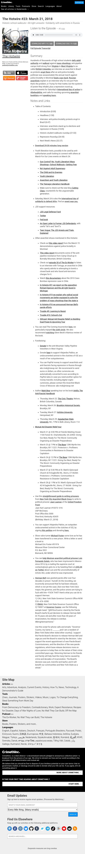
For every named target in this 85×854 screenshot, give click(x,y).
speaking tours (49, 95)
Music (46, 697)
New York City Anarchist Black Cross (56, 499)
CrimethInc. (6, 2)
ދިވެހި (73, 740)
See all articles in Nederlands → (15, 9)
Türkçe (13, 737)
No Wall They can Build (28, 717)
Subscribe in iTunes (22, 73)
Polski (78, 730)
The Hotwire (46, 717)
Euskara (75, 734)
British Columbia (43, 69)
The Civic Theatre (65, 399)
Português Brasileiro (55, 730)
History (45, 687)
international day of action (68, 89)
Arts (4, 687)
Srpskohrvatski (45, 737)
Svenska (6, 740)
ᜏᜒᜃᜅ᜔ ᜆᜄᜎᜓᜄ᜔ (35, 744)
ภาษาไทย (29, 740)
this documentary (53, 278)
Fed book (44, 220)
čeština (66, 734)
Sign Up (73, 814)
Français (40, 730)
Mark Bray (45, 391)
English (5, 730)
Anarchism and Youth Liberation (53, 180)
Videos (38, 697)
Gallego (6, 744)
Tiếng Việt (58, 740)
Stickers (30, 697)
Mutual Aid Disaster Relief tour (48, 427)
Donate (43, 346)
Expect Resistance (64, 707)
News (61, 687)
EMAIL (40, 604)
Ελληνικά (6, 734)
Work (51, 707)
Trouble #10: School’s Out (51, 315)
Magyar (5, 737)
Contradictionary (40, 707)
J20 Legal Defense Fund (50, 212)
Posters (21, 697)
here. (67, 530)
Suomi (15, 734)
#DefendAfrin (36, 92)
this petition (47, 530)
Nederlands (31, 737)
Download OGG (66, 44)
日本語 (23, 734)
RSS (12, 684)
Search (41, 6)
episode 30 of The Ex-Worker (61, 263)
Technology (70, 687)
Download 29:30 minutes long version (51, 145)
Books (4, 6)
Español (14, 730)
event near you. (71, 201)
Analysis (22, 687)
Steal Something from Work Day (17, 700)
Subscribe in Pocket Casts (22, 78)
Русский (70, 730)
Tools (18, 6)
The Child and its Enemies (51, 172)
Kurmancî (15, 744)
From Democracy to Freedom (16, 707)
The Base (62, 445)
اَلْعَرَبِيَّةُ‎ (73, 737)
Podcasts (26, 6)
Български (32, 734)
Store (34, 6)
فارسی (21, 737)
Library (11, 6)
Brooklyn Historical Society (68, 405)
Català (67, 740)
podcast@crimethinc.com (10, 65)
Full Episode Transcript (40, 48)
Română (65, 737)
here (71, 327)
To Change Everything (67, 697)
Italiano (22, 730)
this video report (56, 243)
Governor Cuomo (53, 607)
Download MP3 (42, 44)
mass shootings (64, 63)
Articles (6, 684)
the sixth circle (59, 330)
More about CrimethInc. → (69, 773)
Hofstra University (64, 412)
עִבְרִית (21, 740)
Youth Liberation (47, 176)
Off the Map (71, 710)
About (59, 6)
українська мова (43, 740)
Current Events (34, 687)
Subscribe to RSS (9, 73)
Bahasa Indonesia (53, 734)
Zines (5, 697)
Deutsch (31, 730)
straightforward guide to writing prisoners (61, 496)
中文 (41, 734)
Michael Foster (57, 536)
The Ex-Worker (9, 717)
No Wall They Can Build (53, 710)
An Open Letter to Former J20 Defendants (58, 223)
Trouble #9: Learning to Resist (53, 311)
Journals (13, 697)
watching (50, 333)
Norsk (24, 744)
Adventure (12, 687)
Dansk (14, 740)
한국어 (56, 737)
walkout (46, 63)
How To (54, 687)
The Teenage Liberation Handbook (54, 184)
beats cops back (61, 78)
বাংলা (79, 737)
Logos (53, 697)
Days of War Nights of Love (27, 710)
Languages (50, 6)
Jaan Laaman (56, 502)
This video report (47, 253)
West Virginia (67, 66)
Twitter (43, 216)
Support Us (79, 2)
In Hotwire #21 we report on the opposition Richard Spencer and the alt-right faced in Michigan (58, 288)
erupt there (45, 72)
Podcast (6, 714)
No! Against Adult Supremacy (52, 168)
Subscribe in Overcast (9, 78)
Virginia (55, 66)
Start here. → (75, 784)
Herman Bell (40, 578)
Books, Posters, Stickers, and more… (19, 724)
